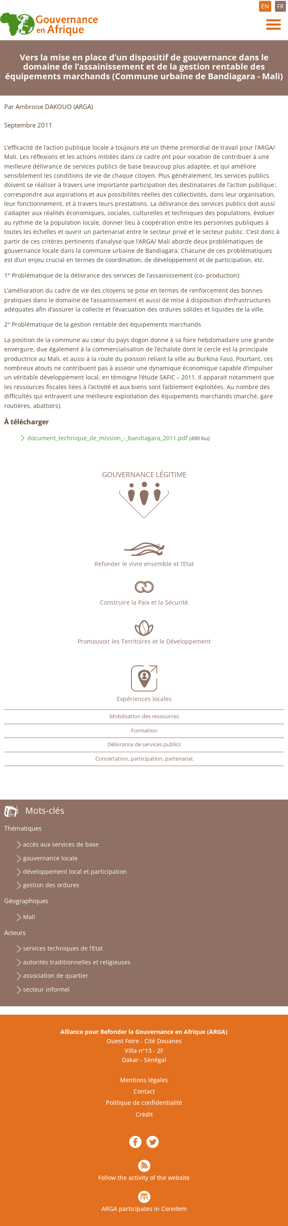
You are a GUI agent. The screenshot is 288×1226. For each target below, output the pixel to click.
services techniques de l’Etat (63, 948)
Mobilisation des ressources (144, 716)
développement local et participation (75, 871)
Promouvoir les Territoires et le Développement (144, 641)
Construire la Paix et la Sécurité (144, 602)
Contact (144, 1091)
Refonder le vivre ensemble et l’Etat (144, 564)
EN (265, 6)
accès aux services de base (61, 844)
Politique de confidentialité (144, 1103)
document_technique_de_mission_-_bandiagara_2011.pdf (107, 438)
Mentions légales (144, 1080)
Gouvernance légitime (144, 474)
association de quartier (55, 975)
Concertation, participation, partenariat (144, 758)
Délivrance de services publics (144, 744)
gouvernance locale (50, 858)
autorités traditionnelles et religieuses (77, 962)
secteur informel (46, 989)
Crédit (144, 1114)
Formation (144, 730)
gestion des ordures (51, 885)
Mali (29, 917)
